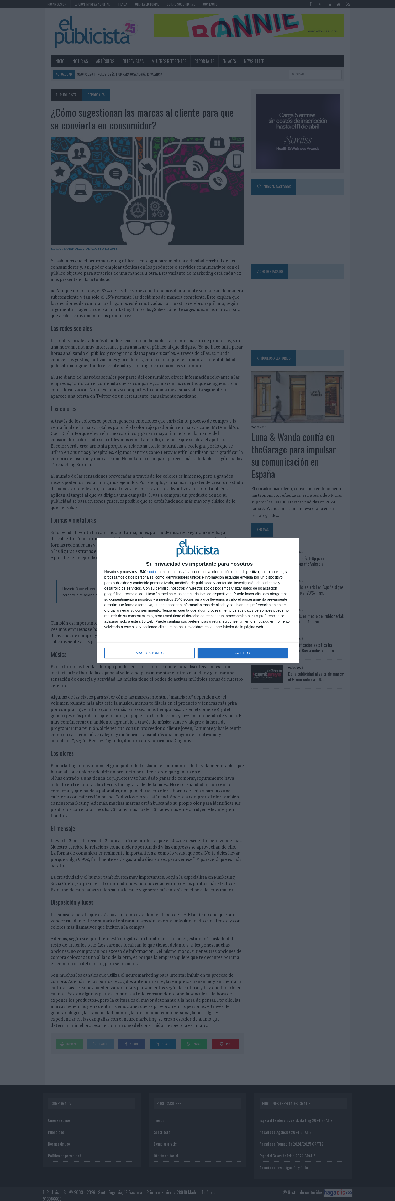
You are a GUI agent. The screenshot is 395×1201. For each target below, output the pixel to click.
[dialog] (198, 600)
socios (152, 572)
